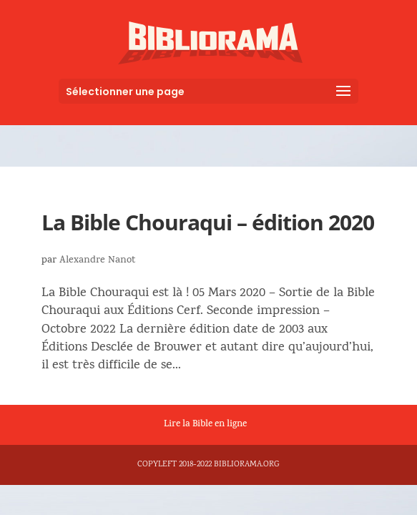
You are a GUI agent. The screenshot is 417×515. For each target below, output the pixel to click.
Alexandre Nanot (97, 260)
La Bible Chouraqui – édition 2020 (207, 222)
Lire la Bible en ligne (205, 425)
